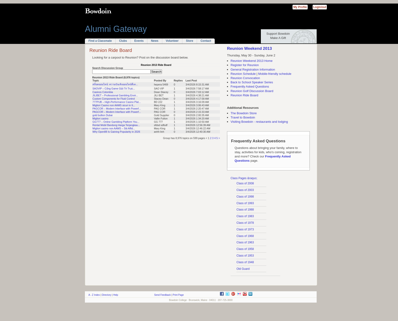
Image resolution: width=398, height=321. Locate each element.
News (154, 40)
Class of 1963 (245, 242)
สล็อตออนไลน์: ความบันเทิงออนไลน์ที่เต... (115, 84)
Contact (206, 40)
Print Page (178, 295)
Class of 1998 (245, 196)
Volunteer (172, 40)
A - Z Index (94, 295)
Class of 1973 (245, 229)
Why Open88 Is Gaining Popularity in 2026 (116, 131)
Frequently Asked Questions (250, 86)
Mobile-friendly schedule (274, 74)
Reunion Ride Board (244, 95)
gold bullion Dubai (102, 115)
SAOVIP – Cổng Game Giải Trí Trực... (113, 88)
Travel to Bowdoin (243, 117)
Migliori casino (100, 118)
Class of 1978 (245, 222)
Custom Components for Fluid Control (113, 98)
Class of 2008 (245, 183)
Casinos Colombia (102, 92)
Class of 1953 (245, 255)
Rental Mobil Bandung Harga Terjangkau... (116, 125)
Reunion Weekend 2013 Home (252, 61)
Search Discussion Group (107, 68)
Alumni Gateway (116, 29)
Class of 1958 (245, 249)
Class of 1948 (245, 262)
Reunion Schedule (243, 74)
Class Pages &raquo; (244, 178)
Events (139, 40)
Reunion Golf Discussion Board (252, 91)
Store (189, 40)
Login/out (319, 7)
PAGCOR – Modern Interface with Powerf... (116, 108)
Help (115, 295)
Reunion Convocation (245, 78)
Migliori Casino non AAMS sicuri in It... (113, 105)
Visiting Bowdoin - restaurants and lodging (259, 121)
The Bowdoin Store (244, 113)
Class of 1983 (245, 216)
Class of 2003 (245, 190)
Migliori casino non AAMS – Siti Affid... (113, 128)
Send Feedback (162, 295)
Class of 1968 (245, 236)
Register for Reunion (245, 65)
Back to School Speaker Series (252, 82)
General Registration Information (253, 69)
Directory (106, 295)
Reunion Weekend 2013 (249, 48)
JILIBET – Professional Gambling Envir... (115, 95)
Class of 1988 (245, 209)
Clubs (123, 40)
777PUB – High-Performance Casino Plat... (116, 102)
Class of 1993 (245, 203)
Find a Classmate (100, 40)
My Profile (300, 7)
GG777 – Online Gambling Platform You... (115, 121)
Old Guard (242, 268)
